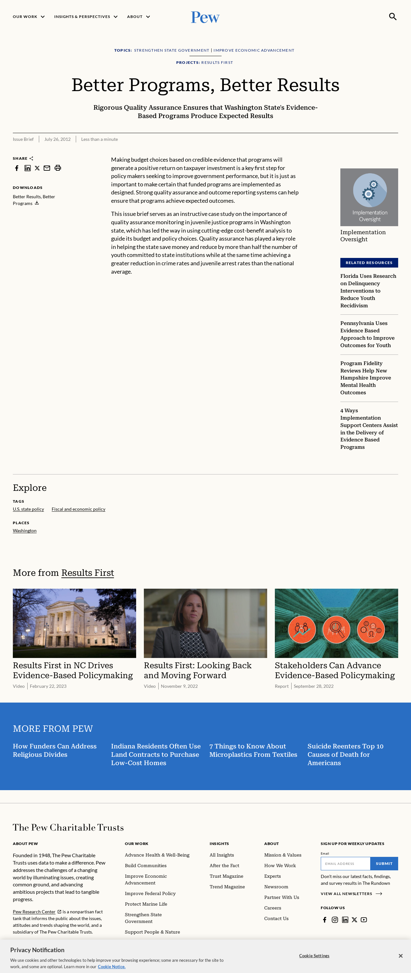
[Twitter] (354, 920)
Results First (87, 573)
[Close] (401, 960)
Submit (384, 863)
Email (325, 853)
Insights (219, 843)
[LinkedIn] (345, 920)
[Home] (68, 827)
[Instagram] (335, 920)
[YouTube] (364, 920)
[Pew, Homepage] (205, 16)
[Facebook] (324, 920)
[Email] (346, 863)
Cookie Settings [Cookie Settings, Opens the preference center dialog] (314, 959)
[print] (58, 168)
